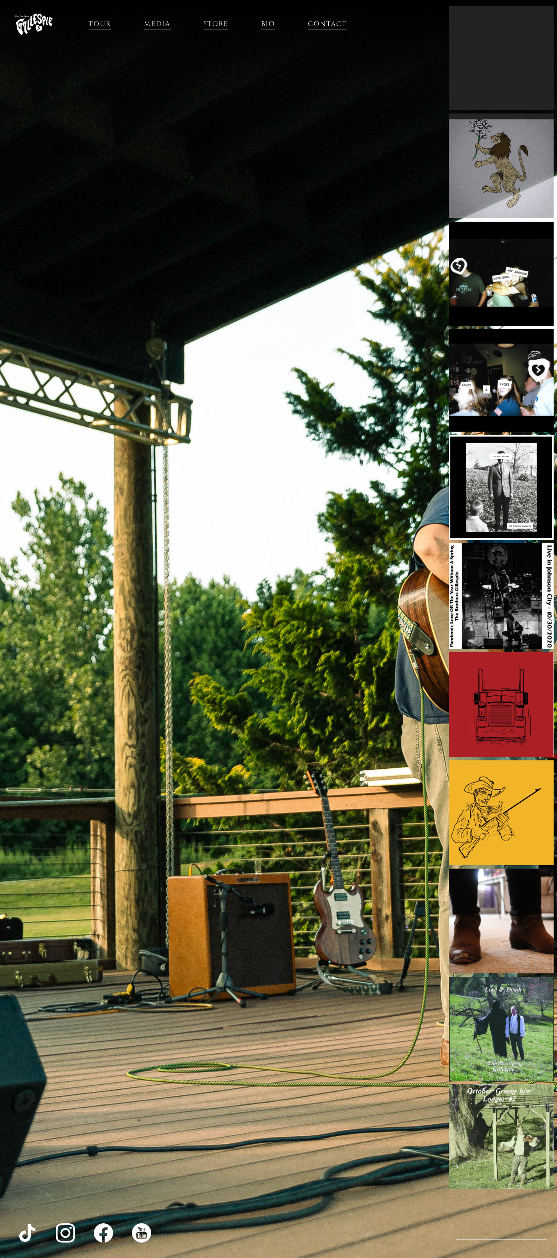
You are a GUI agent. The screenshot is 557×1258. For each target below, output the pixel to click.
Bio (268, 24)
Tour (100, 24)
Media (157, 24)
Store (216, 24)
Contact (327, 24)
